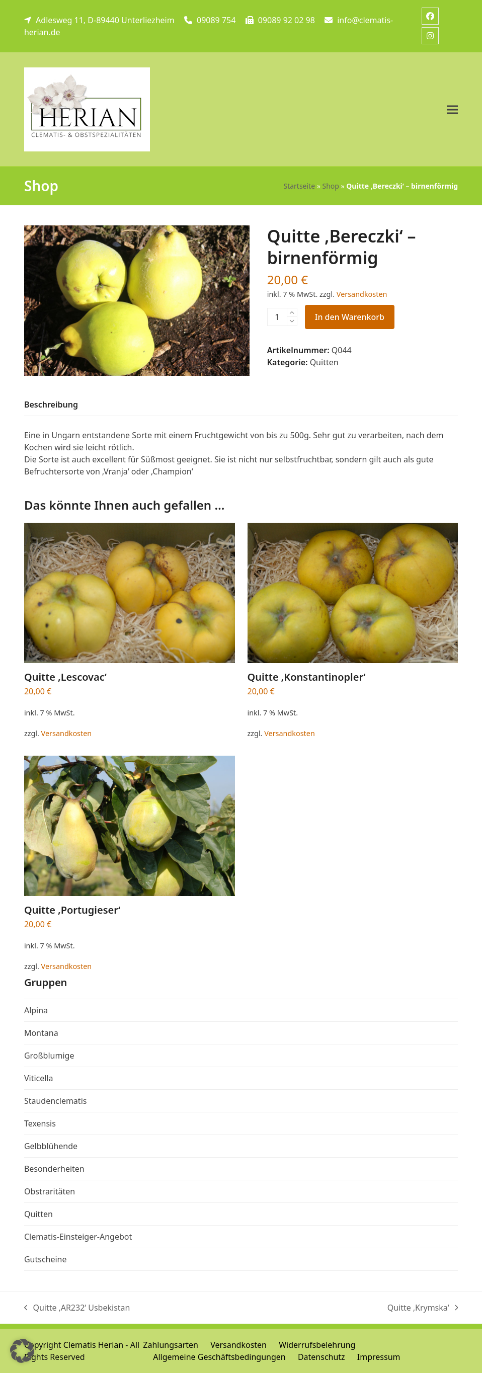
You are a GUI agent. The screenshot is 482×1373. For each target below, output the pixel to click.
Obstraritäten (49, 1191)
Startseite (299, 186)
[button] (452, 109)
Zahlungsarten (170, 1344)
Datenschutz (321, 1356)
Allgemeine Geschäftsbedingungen (219, 1356)
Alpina (36, 1010)
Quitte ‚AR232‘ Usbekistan (77, 1308)
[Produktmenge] (277, 317)
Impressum (378, 1356)
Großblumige (49, 1055)
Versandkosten (362, 294)
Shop (330, 186)
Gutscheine (45, 1259)
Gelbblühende (50, 1146)
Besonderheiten (54, 1168)
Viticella (38, 1078)
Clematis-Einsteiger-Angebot (78, 1236)
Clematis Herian (93, 1344)
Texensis (40, 1123)
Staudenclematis (55, 1100)
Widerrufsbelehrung (317, 1344)
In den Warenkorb (349, 316)
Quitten (324, 362)
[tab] (51, 405)
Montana (41, 1032)
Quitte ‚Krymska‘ (422, 1308)
